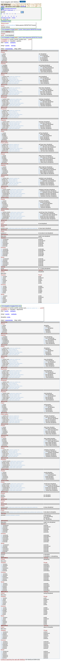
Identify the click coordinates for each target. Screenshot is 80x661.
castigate (13, 314)
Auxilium (23, 6)
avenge (13, 45)
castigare (13, 42)
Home (2, 6)
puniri (13, 29)
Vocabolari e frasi (5, 21)
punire (6, 42)
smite (8, 317)
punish (7, 45)
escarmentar (9, 48)
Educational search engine (12, 6)
